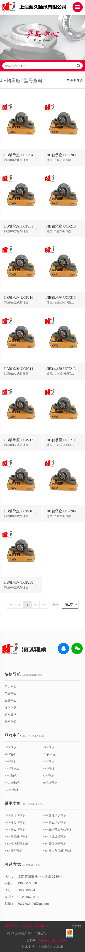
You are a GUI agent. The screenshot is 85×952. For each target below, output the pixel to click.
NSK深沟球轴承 (15, 815)
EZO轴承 (48, 775)
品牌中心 (10, 700)
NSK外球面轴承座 (16, 843)
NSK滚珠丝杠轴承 (54, 836)
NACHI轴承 (12, 782)
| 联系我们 (43, 926)
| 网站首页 (11, 926)
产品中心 (10, 693)
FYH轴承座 (12, 768)
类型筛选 (74, 80)
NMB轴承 (49, 768)
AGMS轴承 (12, 789)
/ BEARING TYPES (24, 803)
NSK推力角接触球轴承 (57, 850)
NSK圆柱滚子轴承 (54, 815)
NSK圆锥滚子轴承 (54, 843)
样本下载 (10, 707)
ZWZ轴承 (11, 775)
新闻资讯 (10, 714)
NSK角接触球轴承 (16, 836)
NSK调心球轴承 (15, 829)
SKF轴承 (10, 754)
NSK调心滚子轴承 (54, 822)
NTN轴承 (49, 747)
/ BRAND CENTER (24, 735)
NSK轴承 (10, 747)
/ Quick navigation (23, 674)
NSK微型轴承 (13, 850)
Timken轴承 (50, 782)
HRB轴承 (49, 761)
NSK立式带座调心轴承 (57, 829)
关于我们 (10, 686)
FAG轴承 (10, 761)
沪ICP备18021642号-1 (53, 940)
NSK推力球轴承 (15, 822)
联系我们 (10, 721)
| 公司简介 (26, 926)
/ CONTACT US (22, 864)
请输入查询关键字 (42, 65)
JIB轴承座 (49, 754)
